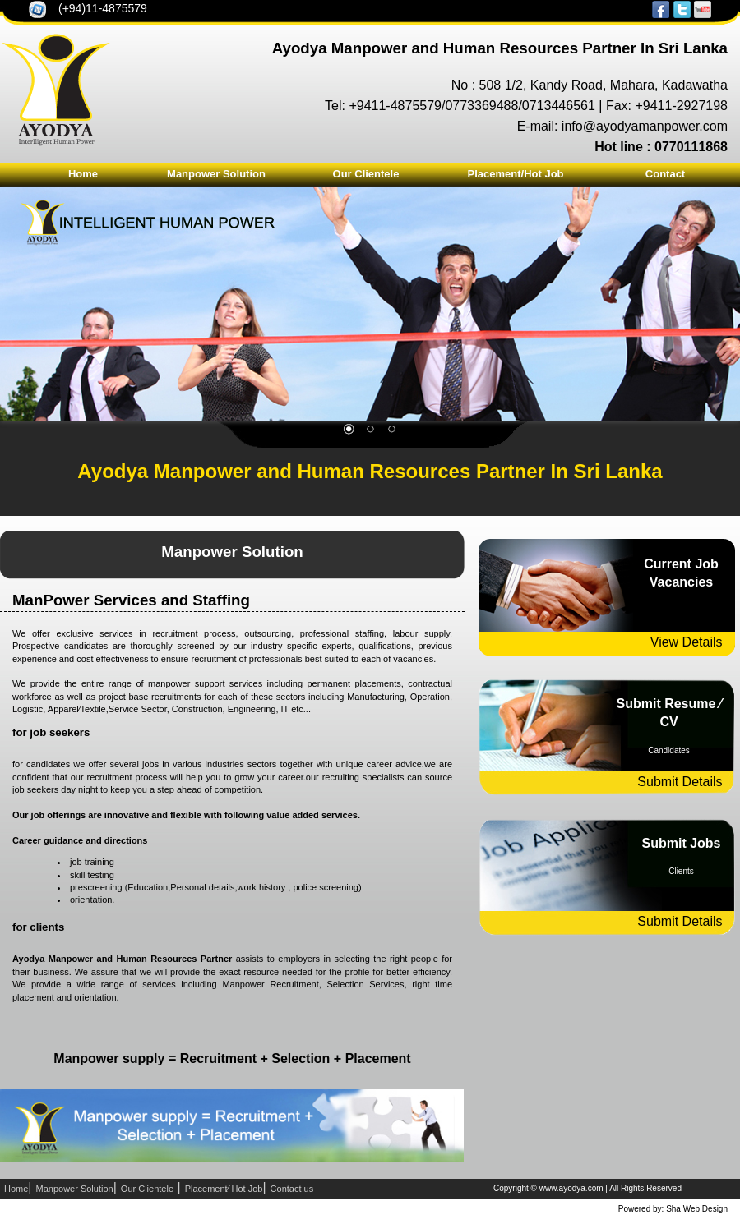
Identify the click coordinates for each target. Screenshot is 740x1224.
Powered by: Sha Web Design (673, 1208)
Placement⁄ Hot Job (224, 1189)
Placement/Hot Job (515, 174)
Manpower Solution (216, 174)
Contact (665, 174)
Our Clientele (366, 174)
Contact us (292, 1189)
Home (83, 174)
